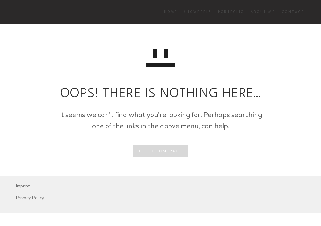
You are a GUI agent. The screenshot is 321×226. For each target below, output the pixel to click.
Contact (281, 12)
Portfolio (219, 12)
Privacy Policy (30, 198)
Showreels (186, 12)
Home (159, 12)
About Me (251, 12)
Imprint (23, 186)
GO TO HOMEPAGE (160, 150)
